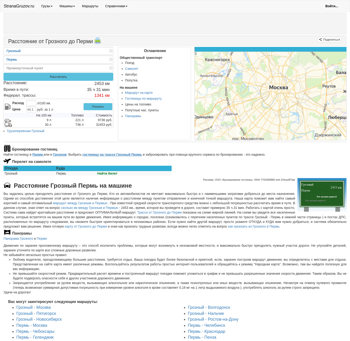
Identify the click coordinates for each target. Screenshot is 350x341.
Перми (38, 154)
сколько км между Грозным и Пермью (89, 208)
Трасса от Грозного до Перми (159, 212)
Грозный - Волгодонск (209, 307)
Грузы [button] (47, 6)
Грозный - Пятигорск (36, 313)
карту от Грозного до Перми (86, 226)
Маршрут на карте (139, 93)
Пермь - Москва (31, 325)
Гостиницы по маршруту (143, 98)
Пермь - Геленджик (35, 337)
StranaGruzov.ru (19, 6)
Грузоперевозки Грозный (25, 131)
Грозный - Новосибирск (39, 319)
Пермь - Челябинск (206, 325)
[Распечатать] (97, 42)
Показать (98, 106)
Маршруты (90, 6)
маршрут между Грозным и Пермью (80, 203)
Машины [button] (67, 6)
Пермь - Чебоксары (35, 331)
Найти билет (107, 173)
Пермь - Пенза (202, 337)
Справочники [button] (116, 6)
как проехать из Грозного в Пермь (253, 226)
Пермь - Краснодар (206, 331)
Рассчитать (58, 77)
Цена (16, 109)
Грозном (60, 154)
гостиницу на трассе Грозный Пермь (112, 154)
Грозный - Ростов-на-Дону (213, 319)
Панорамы (133, 116)
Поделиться (331, 39)
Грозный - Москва (33, 307)
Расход (18, 103)
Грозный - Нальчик (206, 313)
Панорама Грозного (18, 238)
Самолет (131, 68)
